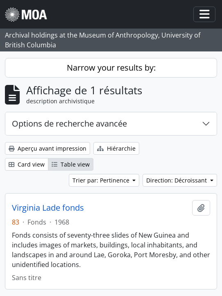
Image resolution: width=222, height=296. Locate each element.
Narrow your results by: (111, 67)
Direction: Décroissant (177, 180)
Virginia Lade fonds (48, 208)
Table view (71, 164)
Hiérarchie (116, 148)
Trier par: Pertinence (101, 180)
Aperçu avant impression (47, 148)
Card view (27, 164)
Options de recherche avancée (69, 123)
